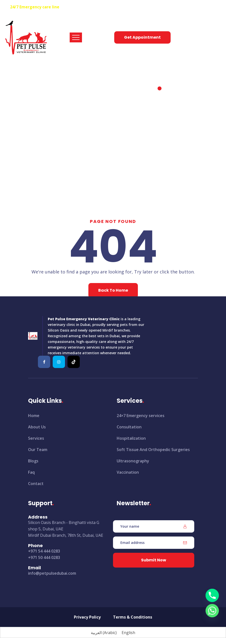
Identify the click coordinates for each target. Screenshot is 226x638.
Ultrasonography (133, 461)
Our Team (37, 449)
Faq (31, 472)
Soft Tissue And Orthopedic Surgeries (153, 449)
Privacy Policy (87, 617)
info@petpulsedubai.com (52, 573)
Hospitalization (131, 438)
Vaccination (128, 472)
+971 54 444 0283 (76, 7)
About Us (37, 427)
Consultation (129, 427)
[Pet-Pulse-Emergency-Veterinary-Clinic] (44, 362)
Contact (36, 483)
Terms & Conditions (132, 617)
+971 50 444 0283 (44, 557)
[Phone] (212, 595)
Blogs (33, 461)
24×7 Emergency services (140, 415)
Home (94, 98)
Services (36, 438)
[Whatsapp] (212, 610)
